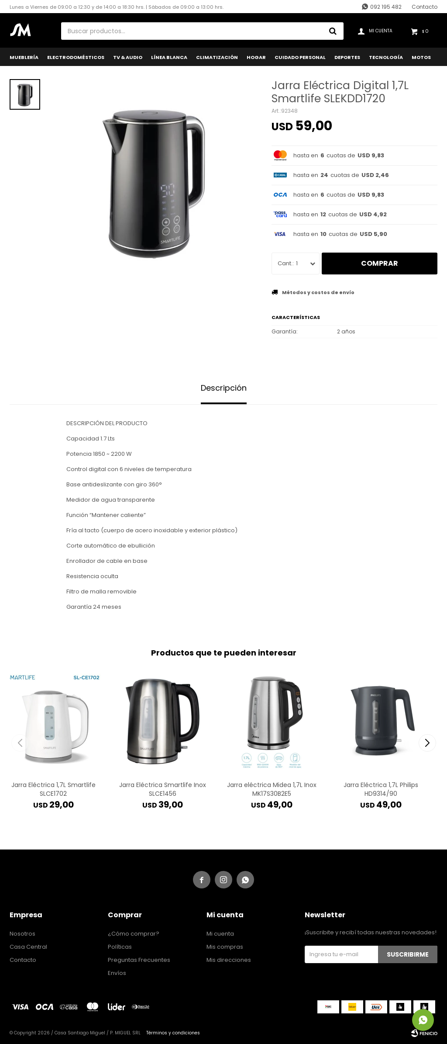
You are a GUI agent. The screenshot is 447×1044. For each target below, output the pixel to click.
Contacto (424, 6)
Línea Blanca (169, 57)
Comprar (379, 263)
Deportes (347, 57)
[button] (427, 743)
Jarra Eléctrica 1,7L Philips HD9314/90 (381, 789)
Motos (421, 57)
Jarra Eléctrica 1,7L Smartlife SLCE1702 (53, 789)
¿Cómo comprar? (133, 934)
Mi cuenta (220, 934)
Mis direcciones (228, 960)
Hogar (256, 57)
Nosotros (22, 934)
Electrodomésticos (75, 57)
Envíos (117, 973)
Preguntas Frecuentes (139, 960)
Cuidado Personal (300, 57)
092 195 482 (386, 6)
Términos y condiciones (173, 1033)
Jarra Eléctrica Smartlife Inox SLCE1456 (162, 789)
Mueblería (24, 57)
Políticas (120, 947)
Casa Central (28, 947)
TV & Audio (127, 57)
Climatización (217, 57)
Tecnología (386, 57)
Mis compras (224, 947)
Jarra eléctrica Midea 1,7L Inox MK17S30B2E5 (271, 789)
